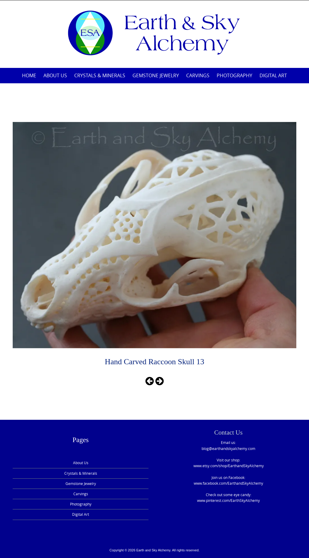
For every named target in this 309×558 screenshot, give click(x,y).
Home (29, 75)
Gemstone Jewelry (155, 75)
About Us (55, 75)
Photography (234, 75)
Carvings (197, 75)
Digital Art (273, 75)
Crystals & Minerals (99, 75)
